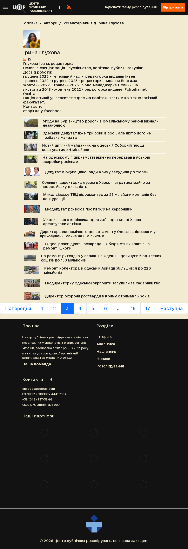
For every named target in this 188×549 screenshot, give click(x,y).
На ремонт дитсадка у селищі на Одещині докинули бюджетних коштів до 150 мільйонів (101, 258)
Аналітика (105, 344)
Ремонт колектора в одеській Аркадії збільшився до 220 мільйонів (97, 270)
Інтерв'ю (104, 337)
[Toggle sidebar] (5, 7)
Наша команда (36, 364)
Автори (50, 23)
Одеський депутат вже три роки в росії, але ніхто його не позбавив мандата (96, 135)
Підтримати (173, 7)
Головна (30, 23)
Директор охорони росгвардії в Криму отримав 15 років (97, 296)
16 (133, 308)
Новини (103, 359)
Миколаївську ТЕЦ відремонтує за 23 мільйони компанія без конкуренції (99, 197)
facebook (53, 111)
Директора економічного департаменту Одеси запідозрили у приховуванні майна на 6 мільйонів (98, 234)
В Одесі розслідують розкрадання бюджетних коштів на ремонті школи (96, 246)
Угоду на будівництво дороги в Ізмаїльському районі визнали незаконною (101, 123)
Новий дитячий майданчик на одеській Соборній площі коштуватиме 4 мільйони (93, 147)
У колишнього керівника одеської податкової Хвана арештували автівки (92, 222)
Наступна (171, 308)
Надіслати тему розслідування (130, 7)
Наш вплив (106, 351)
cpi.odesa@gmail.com (38, 388)
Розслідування (110, 366)
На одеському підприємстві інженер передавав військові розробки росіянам (96, 159)
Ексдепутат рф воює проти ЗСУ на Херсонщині (89, 209)
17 (148, 308)
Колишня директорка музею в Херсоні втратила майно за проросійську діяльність (96, 185)
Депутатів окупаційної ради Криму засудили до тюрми (96, 172)
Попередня (18, 308)
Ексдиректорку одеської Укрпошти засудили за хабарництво (102, 283)
